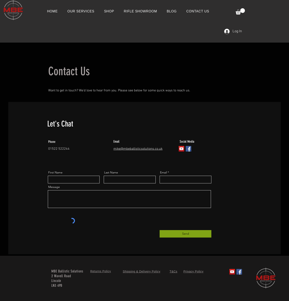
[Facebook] (188, 149)
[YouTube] (181, 149)
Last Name (111, 172)
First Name (55, 172)
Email (163, 172)
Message (54, 186)
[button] (240, 11)
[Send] (185, 234)
